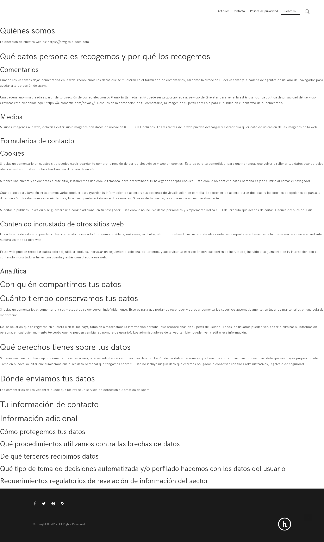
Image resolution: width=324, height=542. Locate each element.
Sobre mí (290, 11)
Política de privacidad (264, 11)
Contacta (238, 11)
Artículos (224, 11)
